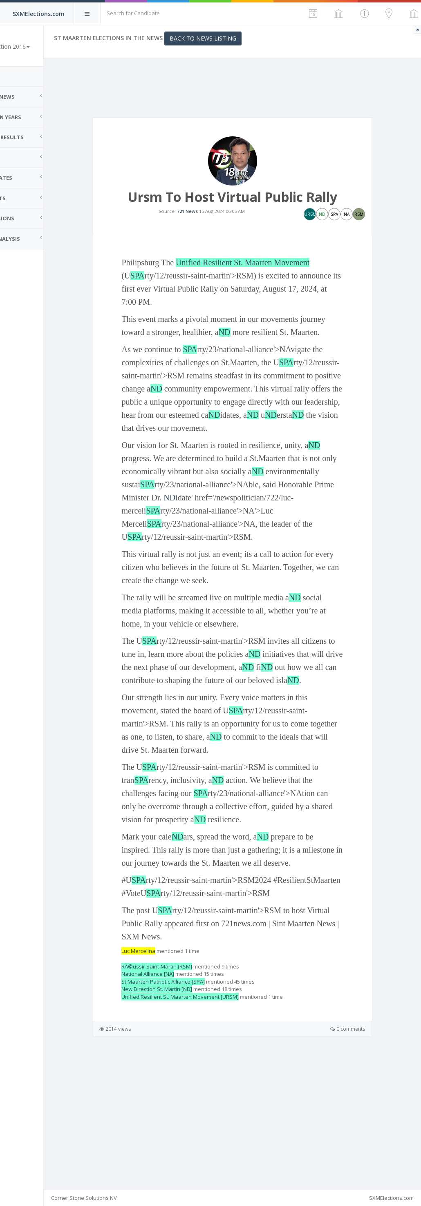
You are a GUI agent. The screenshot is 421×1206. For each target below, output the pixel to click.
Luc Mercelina (169, 1071)
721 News (202, 225)
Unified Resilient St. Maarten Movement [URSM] (210, 1116)
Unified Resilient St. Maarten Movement (273, 291)
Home (16, 76)
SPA (167, 304)
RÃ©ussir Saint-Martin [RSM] (187, 1086)
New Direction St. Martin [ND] (187, 1109)
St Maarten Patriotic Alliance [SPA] (193, 1101)
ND (281, 360)
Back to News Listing (233, 38)
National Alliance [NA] (178, 1093)
